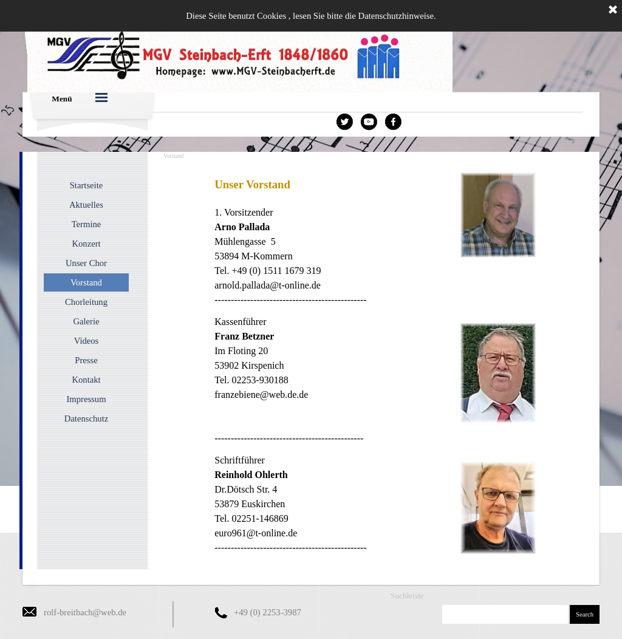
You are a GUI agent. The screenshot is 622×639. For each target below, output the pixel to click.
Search (584, 614)
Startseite (86, 185)
